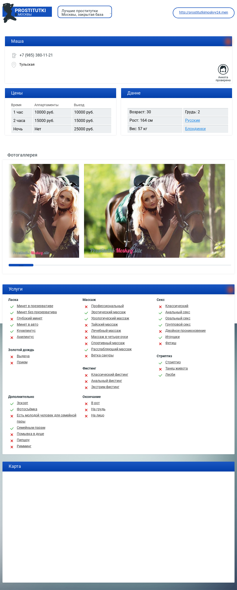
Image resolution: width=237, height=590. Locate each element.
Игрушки (172, 337)
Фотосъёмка (27, 409)
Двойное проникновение (185, 331)
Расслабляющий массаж (111, 349)
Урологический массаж (110, 318)
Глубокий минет (30, 318)
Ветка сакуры (102, 355)
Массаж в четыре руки (109, 337)
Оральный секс (177, 318)
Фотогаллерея (22, 154)
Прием (22, 362)
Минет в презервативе (35, 306)
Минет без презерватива (37, 312)
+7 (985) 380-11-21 (36, 55)
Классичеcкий (176, 306)
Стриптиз (173, 362)
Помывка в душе (30, 434)
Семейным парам (31, 428)
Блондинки (195, 128)
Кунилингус (26, 331)
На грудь (98, 409)
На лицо (97, 415)
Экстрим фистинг (105, 387)
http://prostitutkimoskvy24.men (203, 12)
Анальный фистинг (106, 381)
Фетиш (170, 343)
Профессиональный (107, 306)
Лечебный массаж (106, 331)
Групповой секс (178, 324)
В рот (95, 403)
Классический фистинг (109, 374)
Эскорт (22, 403)
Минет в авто (27, 324)
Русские (192, 120)
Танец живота (176, 368)
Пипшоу (23, 440)
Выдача (23, 356)
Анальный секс (177, 312)
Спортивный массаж (108, 343)
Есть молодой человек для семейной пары (46, 418)
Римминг (24, 446)
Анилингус (25, 337)
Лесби (170, 374)
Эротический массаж (108, 312)
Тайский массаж (104, 324)
